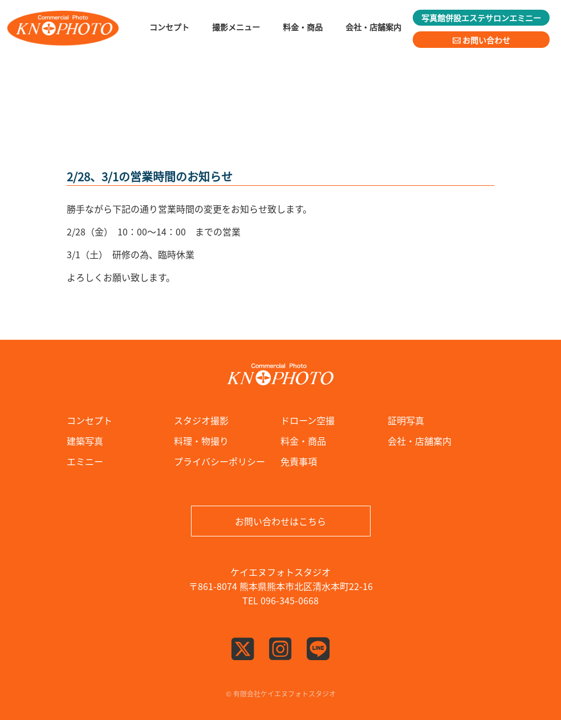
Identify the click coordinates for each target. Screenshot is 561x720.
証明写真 (406, 420)
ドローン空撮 (307, 420)
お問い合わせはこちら (280, 521)
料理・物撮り (201, 441)
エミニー (85, 461)
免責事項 (298, 461)
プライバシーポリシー (219, 461)
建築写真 (85, 441)
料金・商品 (303, 441)
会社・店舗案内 (420, 441)
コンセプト (89, 420)
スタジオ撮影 (201, 420)
